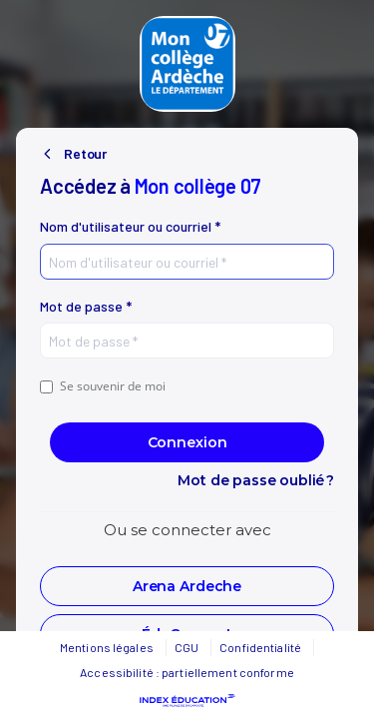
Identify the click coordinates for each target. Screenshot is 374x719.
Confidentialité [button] (260, 647)
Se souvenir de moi (103, 385)
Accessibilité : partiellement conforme (187, 672)
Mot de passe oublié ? (256, 480)
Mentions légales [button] (107, 647)
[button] (187, 586)
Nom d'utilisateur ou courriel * (130, 227)
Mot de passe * (86, 307)
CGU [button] (186, 647)
